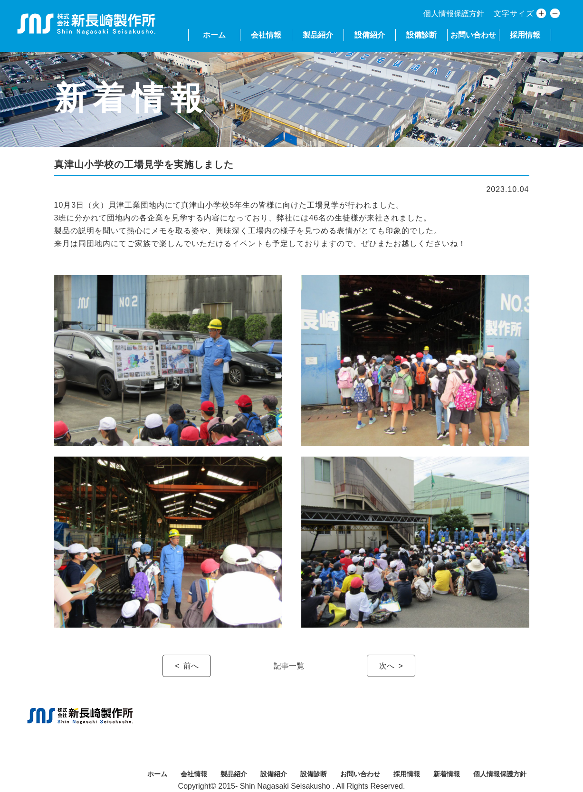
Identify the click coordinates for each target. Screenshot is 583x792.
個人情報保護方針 (453, 14)
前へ (191, 666)
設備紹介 (369, 35)
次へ (386, 666)
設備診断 (421, 35)
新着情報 (446, 774)
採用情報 (525, 35)
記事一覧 (289, 666)
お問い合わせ (473, 35)
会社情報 (266, 35)
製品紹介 (318, 35)
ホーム (214, 35)
